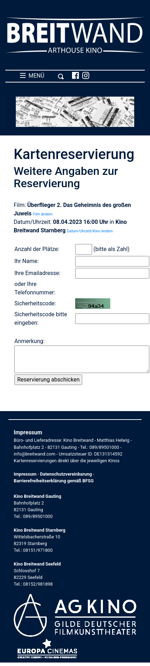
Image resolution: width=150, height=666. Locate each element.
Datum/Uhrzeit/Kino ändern (90, 231)
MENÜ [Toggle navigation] (42, 75)
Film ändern (43, 214)
